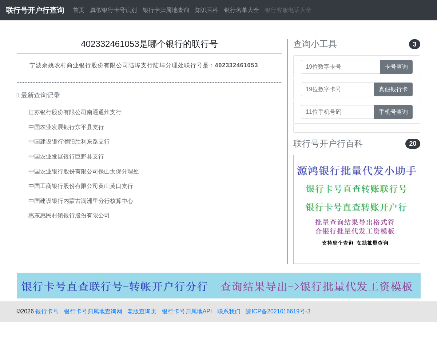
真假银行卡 (393, 89)
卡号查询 (396, 67)
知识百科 (206, 10)
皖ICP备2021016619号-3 (278, 311)
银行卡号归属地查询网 (93, 311)
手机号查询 (393, 112)
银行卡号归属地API (187, 311)
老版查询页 (141, 311)
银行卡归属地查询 (166, 10)
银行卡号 (47, 311)
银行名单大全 (241, 10)
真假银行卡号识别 (113, 10)
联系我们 (229, 311)
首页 (78, 10)
